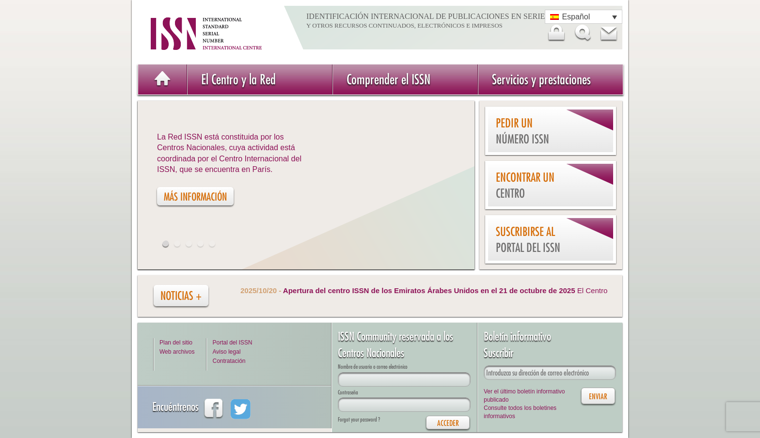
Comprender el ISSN (388, 79)
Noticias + (181, 295)
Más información (195, 196)
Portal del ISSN (232, 342)
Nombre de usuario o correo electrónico (373, 366)
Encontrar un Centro (525, 185)
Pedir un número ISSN (522, 131)
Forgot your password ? (359, 419)
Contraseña (348, 392)
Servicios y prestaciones (541, 79)
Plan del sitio (175, 342)
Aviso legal (226, 351)
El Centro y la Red (238, 79)
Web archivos (176, 351)
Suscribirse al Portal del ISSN (528, 239)
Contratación (228, 361)
